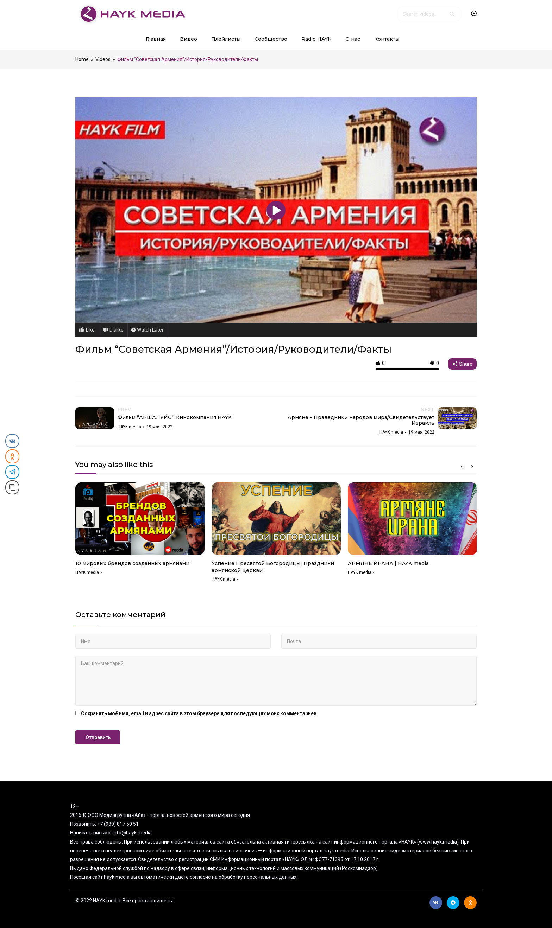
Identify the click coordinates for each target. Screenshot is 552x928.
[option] (140, 531)
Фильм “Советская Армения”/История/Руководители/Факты (233, 349)
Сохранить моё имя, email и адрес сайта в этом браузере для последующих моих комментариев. (199, 713)
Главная (156, 39)
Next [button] (472, 466)
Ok (470, 902)
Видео (188, 39)
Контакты (386, 39)
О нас (352, 39)
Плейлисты (225, 39)
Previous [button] (461, 466)
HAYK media (87, 572)
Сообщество (271, 39)
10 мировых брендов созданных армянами (132, 563)
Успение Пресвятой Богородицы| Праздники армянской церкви (273, 567)
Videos (103, 59)
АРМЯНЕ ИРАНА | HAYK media (388, 563)
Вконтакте (436, 902)
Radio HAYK (316, 39)
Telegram (453, 902)
